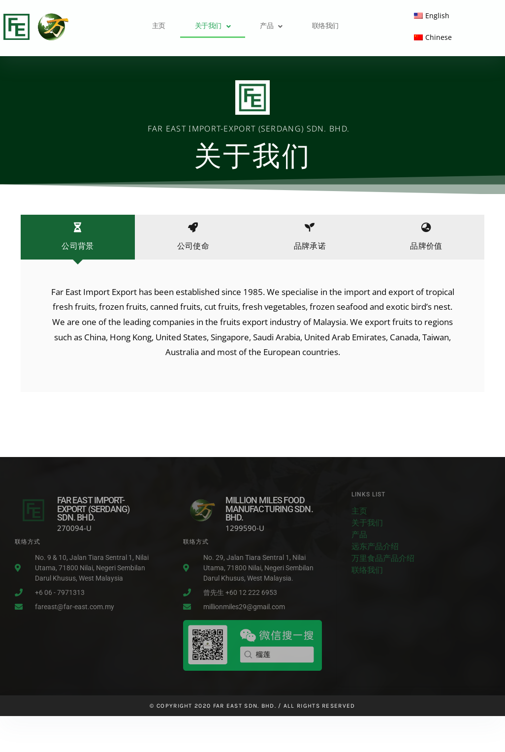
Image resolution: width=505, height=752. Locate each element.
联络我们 (325, 26)
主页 (158, 26)
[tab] (78, 237)
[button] (213, 26)
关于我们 (213, 26)
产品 (271, 26)
